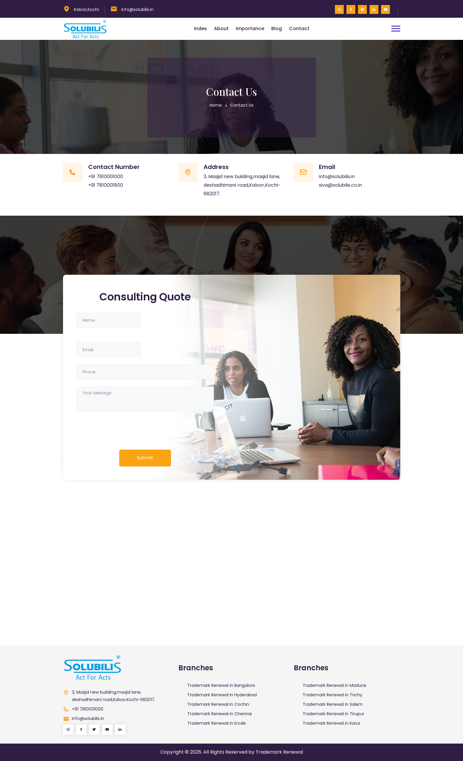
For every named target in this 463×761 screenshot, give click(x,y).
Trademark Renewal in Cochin (218, 704)
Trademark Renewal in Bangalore (221, 685)
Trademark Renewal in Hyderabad (222, 695)
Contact (299, 28)
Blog (276, 28)
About (221, 28)
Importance (250, 28)
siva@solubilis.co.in (340, 185)
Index (200, 28)
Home (215, 105)
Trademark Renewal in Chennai (219, 714)
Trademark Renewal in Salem (333, 704)
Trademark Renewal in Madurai (334, 685)
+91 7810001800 (105, 185)
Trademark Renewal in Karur (331, 723)
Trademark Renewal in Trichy (332, 695)
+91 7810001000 (105, 176)
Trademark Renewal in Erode (216, 723)
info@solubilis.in (137, 9)
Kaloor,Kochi (86, 9)
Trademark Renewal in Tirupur (333, 714)
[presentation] (121, 430)
